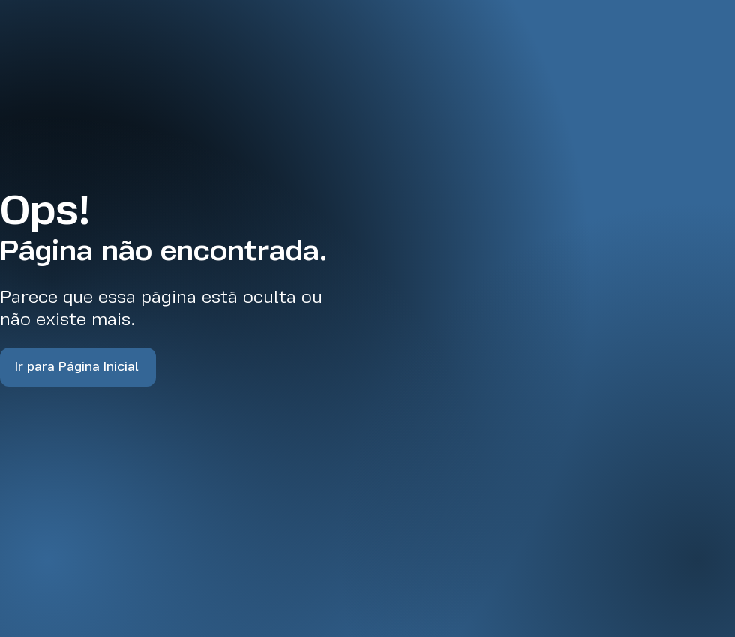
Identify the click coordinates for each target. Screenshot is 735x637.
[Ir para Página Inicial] (78, 367)
